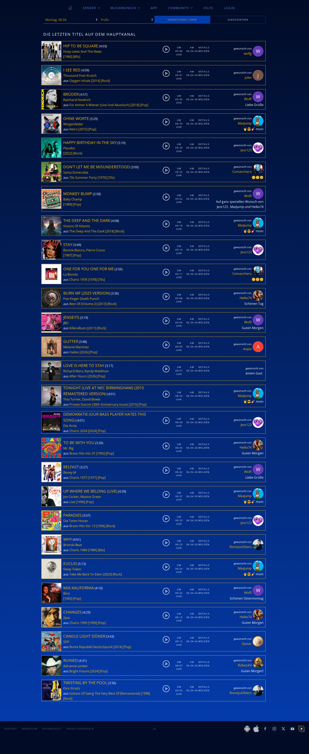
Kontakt (10, 728)
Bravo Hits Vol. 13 (82, 526)
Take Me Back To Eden (85, 574)
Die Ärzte (70, 426)
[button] (154, 729)
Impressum (30, 728)
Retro (73, 129)
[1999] (92, 623)
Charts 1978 (78, 279)
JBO (65, 323)
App (154, 8)
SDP (66, 642)
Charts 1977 (78, 477)
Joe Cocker (71, 497)
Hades (74, 352)
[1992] (100, 453)
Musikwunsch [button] (125, 8)
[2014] (95, 81)
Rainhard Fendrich (77, 100)
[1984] (92, 550)
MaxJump (245, 123)
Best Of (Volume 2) (83, 304)
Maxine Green (90, 497)
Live (72, 502)
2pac (66, 618)
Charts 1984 (78, 550)
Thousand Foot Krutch (80, 75)
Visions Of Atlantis (76, 226)
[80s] (76, 56)
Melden (203, 51)
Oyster (247, 644)
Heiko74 (246, 298)
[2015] (82, 129)
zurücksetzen (238, 19)
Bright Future (79, 671)
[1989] (67, 204)
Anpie (247, 349)
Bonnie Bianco (74, 250)
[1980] (67, 56)
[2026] (84, 352)
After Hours (78, 376)
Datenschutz (52, 728)
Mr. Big (68, 448)
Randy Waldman (97, 371)
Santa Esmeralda (75, 172)
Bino (66, 593)
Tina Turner (72, 399)
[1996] (100, 526)
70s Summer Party (83, 177)
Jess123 (246, 150)
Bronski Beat (72, 545)
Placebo (69, 148)
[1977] (92, 477)
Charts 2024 (78, 431)
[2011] (91, 328)
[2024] (92, 431)
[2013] (102, 304)
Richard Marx (73, 371)
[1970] (102, 177)
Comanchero (242, 171)
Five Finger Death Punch (81, 299)
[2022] (67, 153)
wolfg (248, 53)
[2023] (107, 574)
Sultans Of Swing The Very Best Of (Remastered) (104, 693)
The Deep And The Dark (86, 231)
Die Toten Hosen (75, 521)
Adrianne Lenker (75, 666)
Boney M (69, 472)
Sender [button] (91, 8)
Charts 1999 (78, 623)
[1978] (92, 279)
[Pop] (144, 105)
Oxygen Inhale (79, 81)
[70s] (110, 177)
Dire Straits (71, 688)
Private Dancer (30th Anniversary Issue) (98, 404)
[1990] (80, 502)
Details (203, 47)
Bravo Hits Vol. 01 (82, 453)
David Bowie (91, 399)
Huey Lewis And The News (82, 51)
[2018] (135, 105)
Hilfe (208, 8)
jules (248, 77)
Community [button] (180, 8)
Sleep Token (72, 569)
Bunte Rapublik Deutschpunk (91, 647)
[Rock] (105, 81)
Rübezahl (245, 665)
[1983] (67, 598)
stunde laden (182, 19)
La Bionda (70, 274)
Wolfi (248, 99)
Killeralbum (77, 328)
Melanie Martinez (76, 347)
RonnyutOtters (241, 547)
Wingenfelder (73, 124)
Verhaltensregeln (80, 728)
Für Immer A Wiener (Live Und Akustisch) (99, 105)
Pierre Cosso (95, 250)
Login (229, 8)
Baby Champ (72, 199)
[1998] (145, 693)
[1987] (67, 255)
